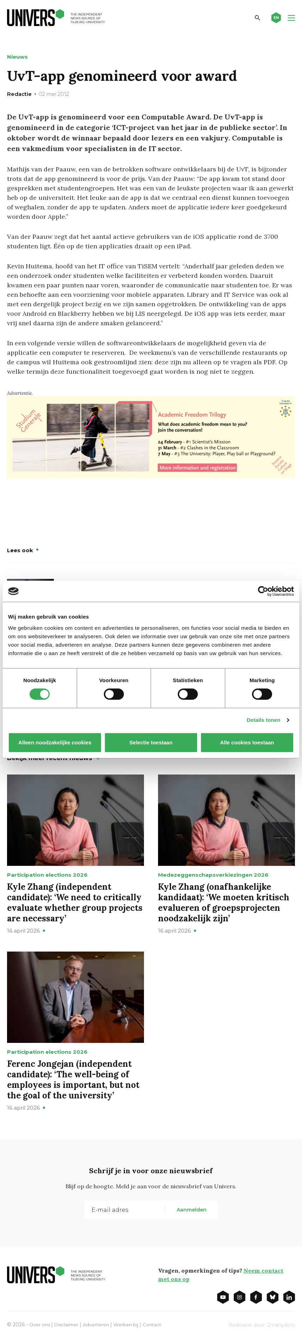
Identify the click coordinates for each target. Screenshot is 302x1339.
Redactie (19, 94)
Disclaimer (68, 1324)
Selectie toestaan (151, 742)
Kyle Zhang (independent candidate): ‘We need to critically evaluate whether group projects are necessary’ (75, 902)
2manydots (281, 1324)
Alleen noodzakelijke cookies (55, 742)
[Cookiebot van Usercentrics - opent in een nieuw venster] (263, 591)
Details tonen (263, 720)
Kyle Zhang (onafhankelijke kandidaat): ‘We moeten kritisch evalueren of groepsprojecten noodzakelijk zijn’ (223, 902)
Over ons (40, 1324)
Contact (158, 1324)
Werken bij (131, 1324)
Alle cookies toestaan (247, 742)
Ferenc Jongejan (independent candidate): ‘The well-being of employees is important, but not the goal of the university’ (73, 1079)
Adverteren (99, 1324)
